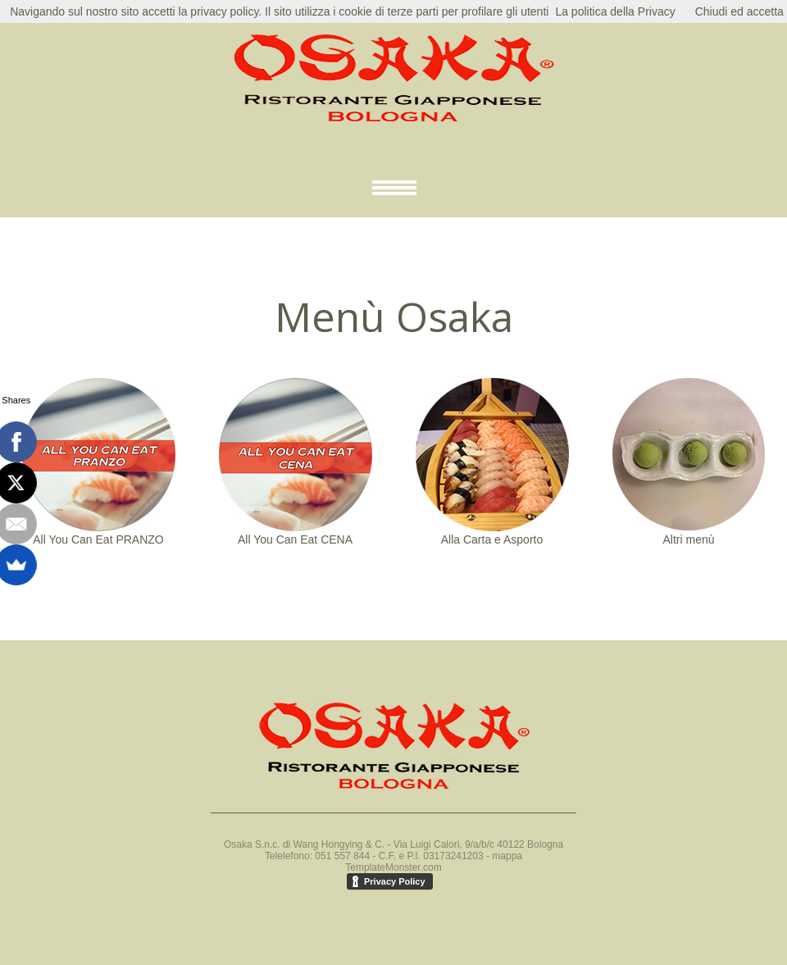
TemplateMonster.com (393, 867)
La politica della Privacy (615, 11)
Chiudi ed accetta (739, 11)
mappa (507, 856)
